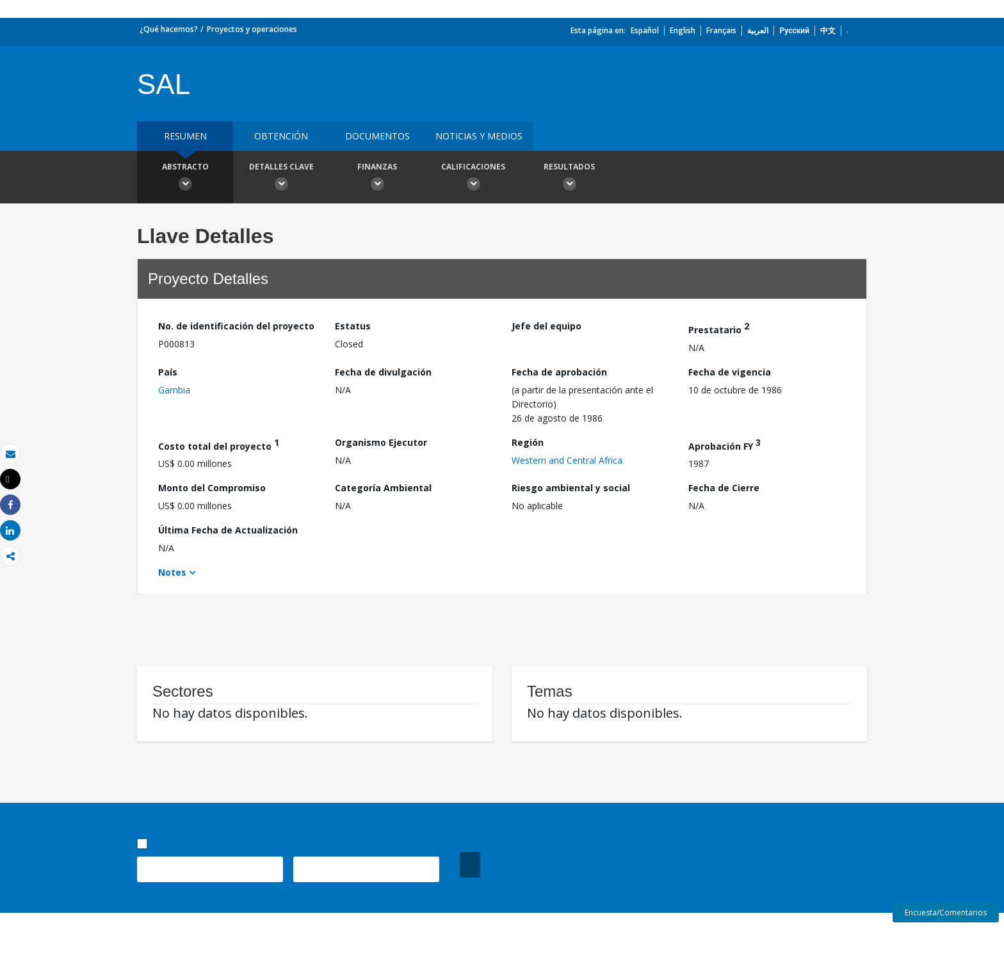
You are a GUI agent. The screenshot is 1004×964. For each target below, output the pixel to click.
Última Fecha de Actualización (228, 530)
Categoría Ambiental (383, 488)
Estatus (353, 326)
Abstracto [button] (185, 178)
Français (721, 30)
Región (528, 442)
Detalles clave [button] (281, 178)
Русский (794, 30)
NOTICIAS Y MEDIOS (478, 136)
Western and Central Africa (567, 460)
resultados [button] (569, 178)
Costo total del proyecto (218, 444)
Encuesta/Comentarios (946, 912)
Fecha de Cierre (723, 488)
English (682, 30)
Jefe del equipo (546, 326)
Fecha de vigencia (729, 372)
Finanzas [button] (377, 178)
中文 (828, 30)
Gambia (174, 390)
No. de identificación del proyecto (236, 326)
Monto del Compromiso (212, 488)
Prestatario (718, 328)
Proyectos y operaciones (252, 29)
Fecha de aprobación (559, 372)
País (167, 372)
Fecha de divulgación (383, 372)
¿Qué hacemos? (169, 29)
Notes (172, 572)
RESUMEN (185, 136)
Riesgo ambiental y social (571, 488)
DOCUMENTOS (377, 136)
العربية (757, 30)
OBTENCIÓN (281, 136)
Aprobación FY (724, 444)
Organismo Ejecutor (381, 442)
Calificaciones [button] (473, 178)
